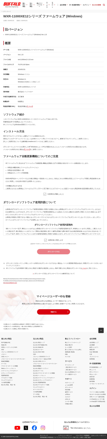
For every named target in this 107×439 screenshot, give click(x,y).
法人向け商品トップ (39, 342)
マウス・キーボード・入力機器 (9, 366)
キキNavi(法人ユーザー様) (97, 399)
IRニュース (93, 370)
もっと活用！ (68, 347)
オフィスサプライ (38, 389)
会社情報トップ (94, 342)
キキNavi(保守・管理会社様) (97, 401)
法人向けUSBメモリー (39, 361)
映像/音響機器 (5, 361)
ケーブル (3, 364)
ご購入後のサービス (71, 370)
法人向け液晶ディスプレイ (40, 368)
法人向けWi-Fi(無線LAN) (40, 345)
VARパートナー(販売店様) (97, 397)
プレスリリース (94, 356)
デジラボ (67, 356)
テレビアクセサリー (7, 380)
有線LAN (3, 345)
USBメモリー (5, 356)
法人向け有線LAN (38, 347)
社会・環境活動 (94, 352)
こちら (84, 268)
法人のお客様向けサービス (72, 372)
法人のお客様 (95, 406)
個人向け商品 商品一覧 (8, 385)
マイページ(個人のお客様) (97, 392)
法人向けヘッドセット (39, 375)
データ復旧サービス (71, 374)
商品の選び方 (69, 345)
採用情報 (92, 359)
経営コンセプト (94, 347)
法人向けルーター (38, 349)
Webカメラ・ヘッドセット (8, 368)
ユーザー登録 (69, 401)
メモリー (3, 354)
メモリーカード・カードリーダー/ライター (13, 359)
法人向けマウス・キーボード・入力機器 (44, 373)
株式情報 (92, 381)
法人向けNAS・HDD (38, 352)
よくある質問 (69, 385)
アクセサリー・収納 (6, 378)
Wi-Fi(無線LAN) (5, 342)
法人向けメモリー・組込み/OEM (42, 359)
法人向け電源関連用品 (39, 382)
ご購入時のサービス (71, 367)
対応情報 (67, 390)
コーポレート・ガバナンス (97, 384)
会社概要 (92, 345)
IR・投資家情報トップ (96, 367)
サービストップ (69, 365)
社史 (91, 354)
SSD (2, 349)
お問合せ (67, 394)
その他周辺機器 (5, 382)
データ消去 (36, 394)
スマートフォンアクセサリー (9, 371)
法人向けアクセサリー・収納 (41, 385)
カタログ (67, 397)
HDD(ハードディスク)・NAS (9, 347)
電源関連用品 (5, 375)
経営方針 (92, 377)
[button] (53, 312)
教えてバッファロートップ (72, 342)
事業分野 (92, 349)
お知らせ (67, 399)
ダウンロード (69, 387)
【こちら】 (30, 106)
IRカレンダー (93, 374)
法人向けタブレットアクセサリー (42, 380)
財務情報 (92, 379)
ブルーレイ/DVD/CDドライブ (9, 352)
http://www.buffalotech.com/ (10, 283)
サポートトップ (69, 383)
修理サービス (69, 392)
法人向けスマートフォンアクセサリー (44, 378)
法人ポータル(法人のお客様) (98, 394)
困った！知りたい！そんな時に (73, 349)
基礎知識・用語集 (70, 352)
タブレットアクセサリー (8, 373)
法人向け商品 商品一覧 (40, 396)
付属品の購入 (69, 404)
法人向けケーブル (38, 371)
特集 (66, 354)
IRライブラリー (94, 372)
